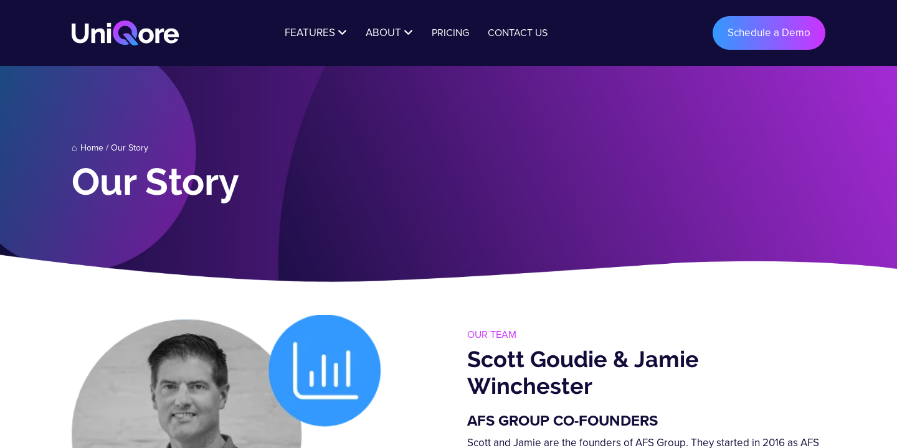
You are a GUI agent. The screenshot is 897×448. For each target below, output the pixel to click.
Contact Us (518, 33)
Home (91, 147)
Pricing (450, 33)
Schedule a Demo (769, 32)
